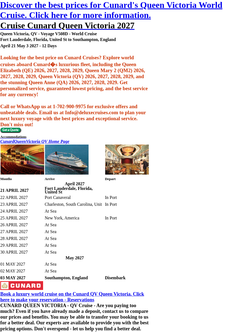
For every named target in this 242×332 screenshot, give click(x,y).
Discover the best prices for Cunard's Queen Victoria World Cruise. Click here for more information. (111, 10)
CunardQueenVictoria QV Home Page (34, 141)
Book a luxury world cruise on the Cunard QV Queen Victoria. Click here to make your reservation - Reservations (72, 296)
